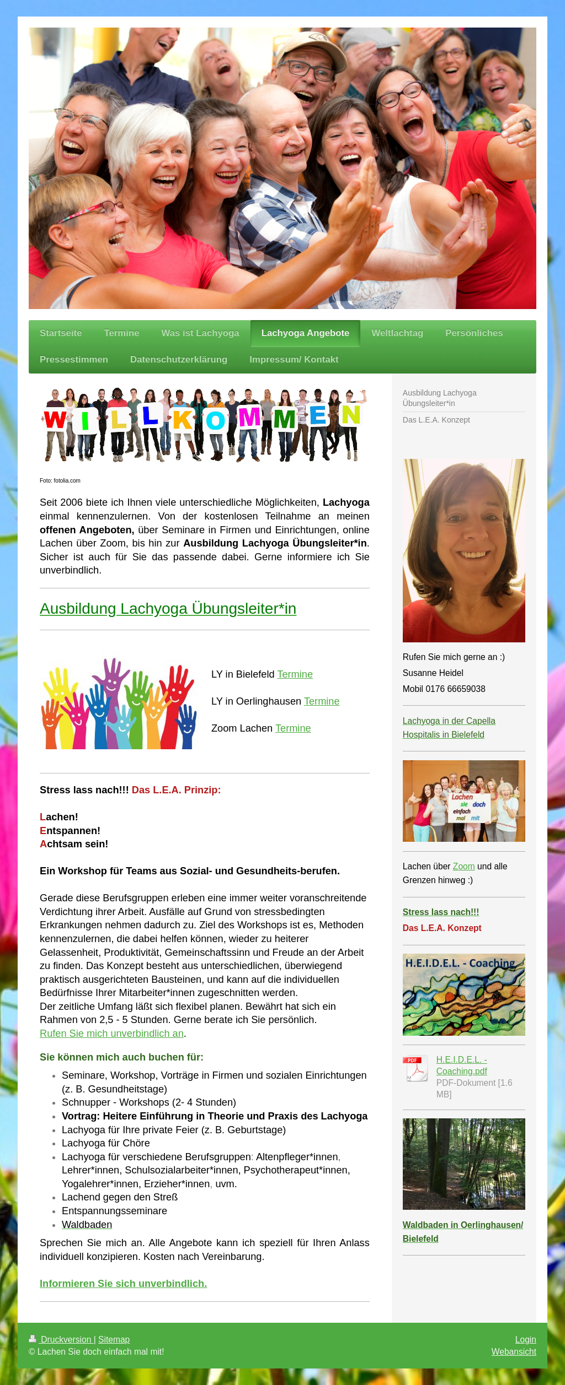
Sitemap (114, 1339)
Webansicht (514, 1351)
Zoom (464, 866)
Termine (295, 674)
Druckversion (61, 1339)
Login (525, 1339)
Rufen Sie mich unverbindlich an (112, 1033)
